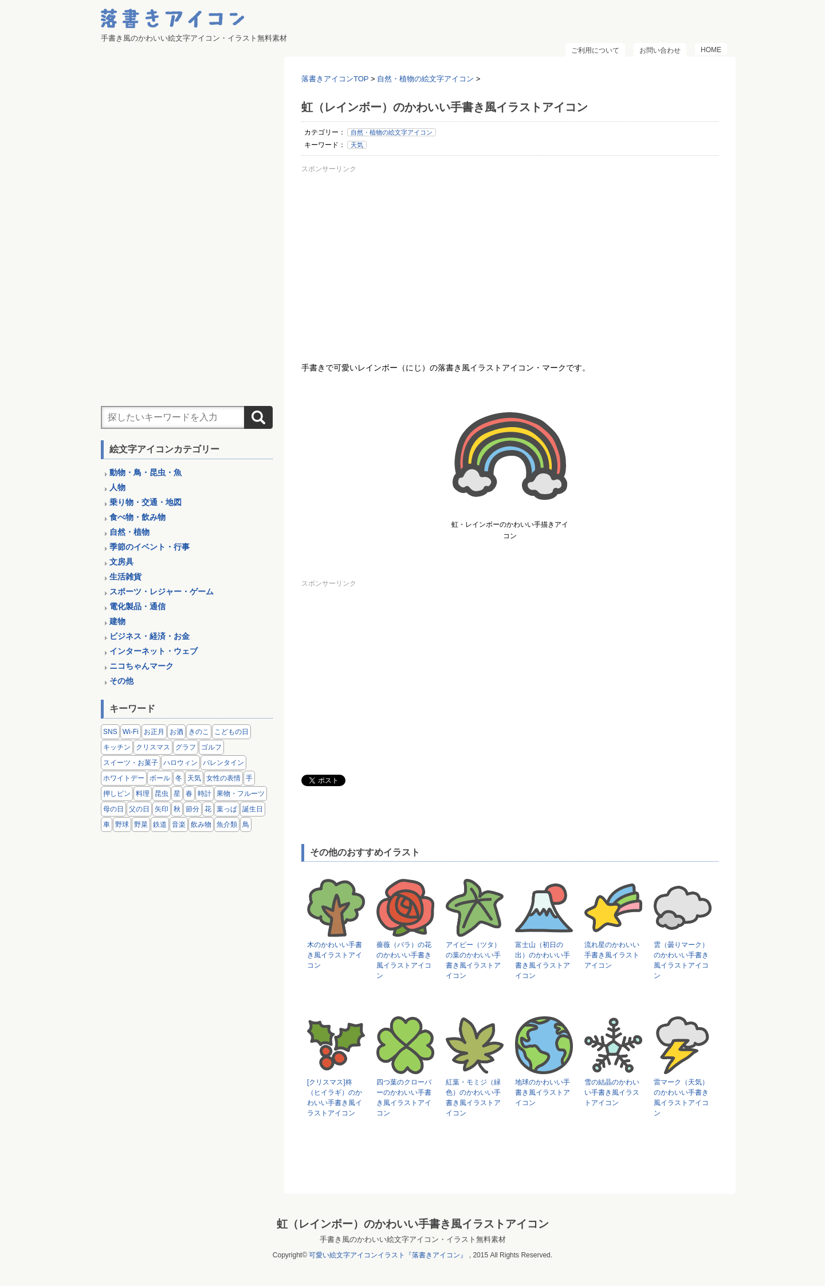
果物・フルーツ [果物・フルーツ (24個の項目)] (241, 794)
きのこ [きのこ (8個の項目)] (198, 732)
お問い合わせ (660, 50)
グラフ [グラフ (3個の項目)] (185, 747)
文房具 (121, 561)
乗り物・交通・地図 (145, 502)
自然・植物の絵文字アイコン (392, 132)
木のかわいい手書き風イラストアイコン (334, 955)
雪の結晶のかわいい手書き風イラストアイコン (611, 1092)
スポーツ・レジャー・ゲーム (161, 591)
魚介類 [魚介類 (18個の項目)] (227, 824)
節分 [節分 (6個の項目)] (192, 809)
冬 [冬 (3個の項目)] (178, 778)
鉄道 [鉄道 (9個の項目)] (160, 824)
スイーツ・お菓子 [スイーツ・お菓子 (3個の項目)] (130, 763)
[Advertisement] (509, 257)
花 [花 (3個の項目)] (208, 809)
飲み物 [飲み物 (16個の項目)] (201, 824)
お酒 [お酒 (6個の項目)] (176, 732)
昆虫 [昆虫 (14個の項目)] (161, 794)
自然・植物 (129, 532)
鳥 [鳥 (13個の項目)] (245, 824)
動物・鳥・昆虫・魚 (145, 472)
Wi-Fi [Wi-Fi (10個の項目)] (131, 732)
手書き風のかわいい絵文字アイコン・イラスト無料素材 (413, 1239)
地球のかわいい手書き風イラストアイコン (542, 1092)
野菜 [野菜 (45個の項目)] (141, 824)
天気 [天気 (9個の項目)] (194, 778)
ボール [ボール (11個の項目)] (160, 778)
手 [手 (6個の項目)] (249, 778)
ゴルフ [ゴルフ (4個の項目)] (211, 747)
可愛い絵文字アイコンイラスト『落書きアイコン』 (388, 1255)
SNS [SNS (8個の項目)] (110, 732)
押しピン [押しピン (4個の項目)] (117, 794)
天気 (357, 144)
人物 (117, 487)
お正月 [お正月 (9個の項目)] (154, 732)
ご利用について (595, 50)
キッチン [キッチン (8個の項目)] (117, 747)
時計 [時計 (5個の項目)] (204, 794)
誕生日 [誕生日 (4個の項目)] (252, 809)
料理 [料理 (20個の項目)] (143, 794)
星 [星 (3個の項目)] (177, 794)
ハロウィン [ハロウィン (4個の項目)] (180, 763)
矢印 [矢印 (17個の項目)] (161, 809)
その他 (121, 680)
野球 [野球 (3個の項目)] (122, 824)
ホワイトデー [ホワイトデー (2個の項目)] (123, 778)
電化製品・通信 (137, 606)
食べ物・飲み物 (137, 517)
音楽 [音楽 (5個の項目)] (179, 824)
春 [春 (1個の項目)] (189, 794)
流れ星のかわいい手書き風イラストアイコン (611, 955)
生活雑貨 (125, 576)
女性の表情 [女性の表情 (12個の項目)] (223, 778)
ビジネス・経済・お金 (149, 636)
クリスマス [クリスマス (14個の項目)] (153, 747)
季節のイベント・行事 (149, 546)
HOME (711, 50)
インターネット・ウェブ (153, 651)
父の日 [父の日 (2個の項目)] (139, 809)
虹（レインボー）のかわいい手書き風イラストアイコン (413, 1224)
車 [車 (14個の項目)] (106, 824)
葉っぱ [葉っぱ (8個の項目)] (227, 809)
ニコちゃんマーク (141, 665)
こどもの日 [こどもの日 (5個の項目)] (231, 732)
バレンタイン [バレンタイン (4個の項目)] (223, 763)
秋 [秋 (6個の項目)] (177, 809)
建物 (117, 621)
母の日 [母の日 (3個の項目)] (113, 809)
